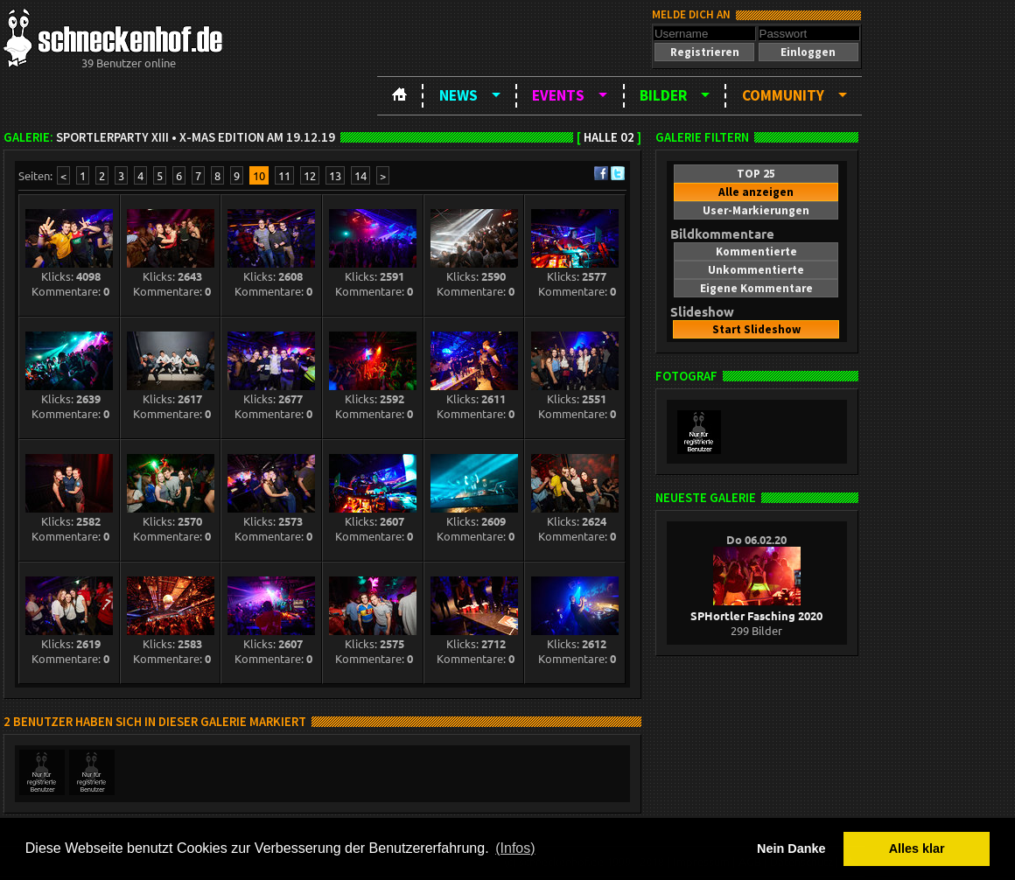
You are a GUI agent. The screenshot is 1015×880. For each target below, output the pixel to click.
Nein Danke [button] (791, 849)
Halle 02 (609, 137)
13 (335, 175)
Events (558, 95)
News (458, 95)
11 (284, 175)
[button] (704, 52)
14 (360, 175)
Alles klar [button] (917, 849)
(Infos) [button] (515, 848)
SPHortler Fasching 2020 (756, 608)
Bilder (663, 95)
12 (310, 175)
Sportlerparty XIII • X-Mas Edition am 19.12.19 (195, 137)
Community (783, 95)
